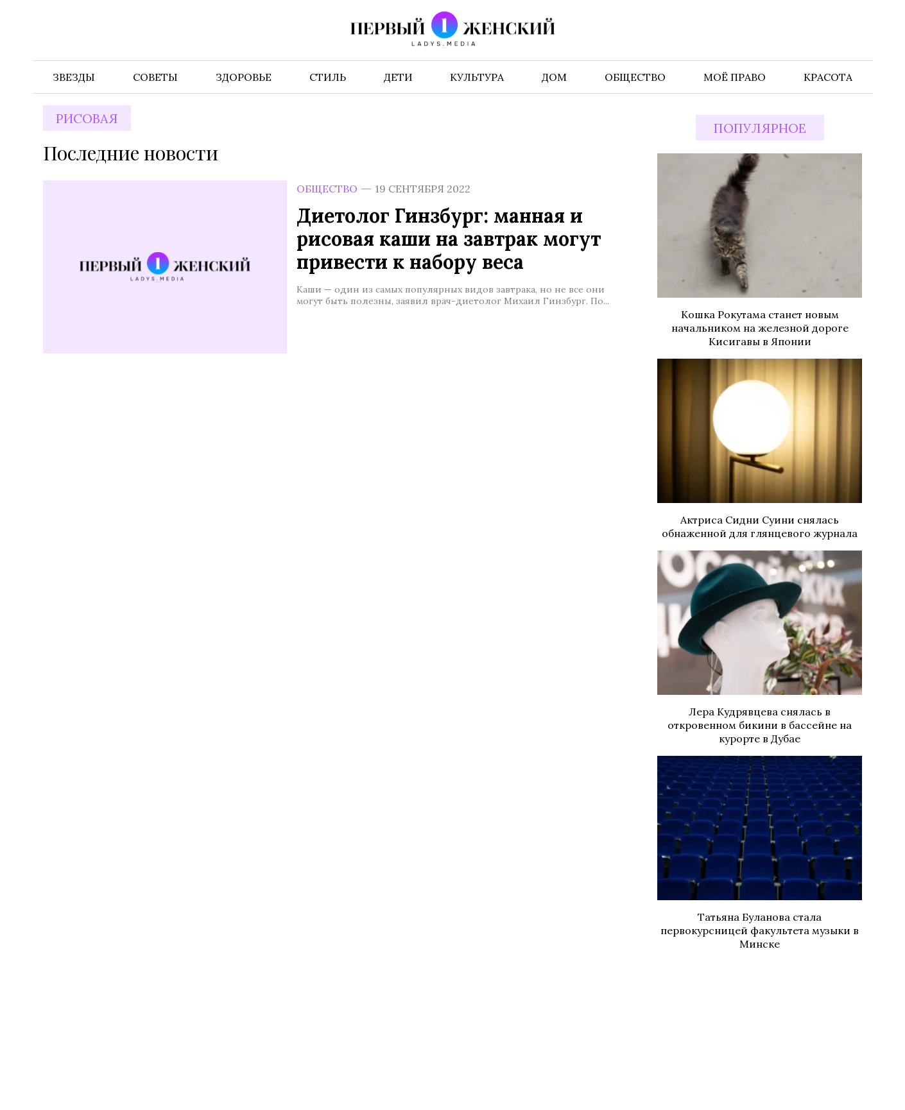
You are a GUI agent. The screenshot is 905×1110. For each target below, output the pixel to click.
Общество (327, 189)
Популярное (760, 128)
